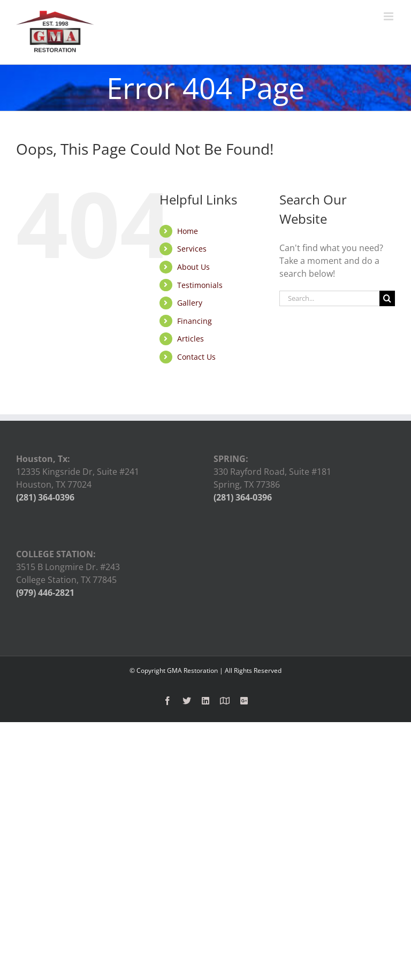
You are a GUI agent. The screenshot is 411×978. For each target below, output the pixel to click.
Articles (190, 338)
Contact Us (196, 357)
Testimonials (200, 285)
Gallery (189, 303)
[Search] (387, 298)
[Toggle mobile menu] (389, 16)
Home (187, 231)
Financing (194, 321)
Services (192, 249)
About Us (193, 267)
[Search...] (329, 298)
